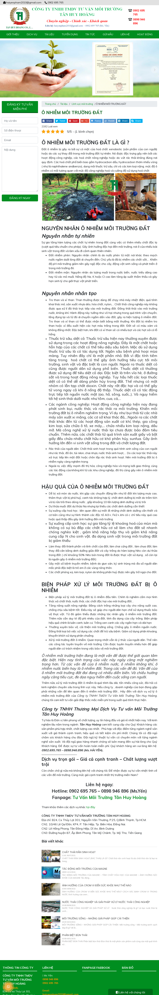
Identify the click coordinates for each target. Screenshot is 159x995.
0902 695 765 (54, 2)
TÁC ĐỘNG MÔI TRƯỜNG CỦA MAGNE (84, 862)
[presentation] (4, 66)
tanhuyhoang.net (60, 992)
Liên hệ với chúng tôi (130, 992)
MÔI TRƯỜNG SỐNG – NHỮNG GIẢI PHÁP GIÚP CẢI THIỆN (96, 912)
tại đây (90, 801)
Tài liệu (49, 34)
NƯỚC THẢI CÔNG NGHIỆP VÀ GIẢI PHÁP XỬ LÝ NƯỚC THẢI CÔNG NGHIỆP (106, 896)
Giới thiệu (12, 34)
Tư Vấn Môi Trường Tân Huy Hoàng (109, 791)
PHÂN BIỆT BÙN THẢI (74, 929)
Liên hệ (125, 34)
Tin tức (90, 34)
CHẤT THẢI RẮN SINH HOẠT (79, 846)
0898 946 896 (50, 973)
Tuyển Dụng (70, 34)
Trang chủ (50, 97)
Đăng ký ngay (19, 192)
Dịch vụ (32, 34)
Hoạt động (145, 34)
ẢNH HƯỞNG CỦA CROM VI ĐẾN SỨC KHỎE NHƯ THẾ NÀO (96, 879)
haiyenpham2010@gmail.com (22, 2)
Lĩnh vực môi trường (82, 97)
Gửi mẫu (108, 34)
